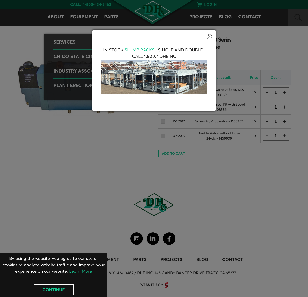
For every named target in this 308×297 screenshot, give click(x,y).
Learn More (80, 271)
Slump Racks (139, 50)
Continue (53, 290)
